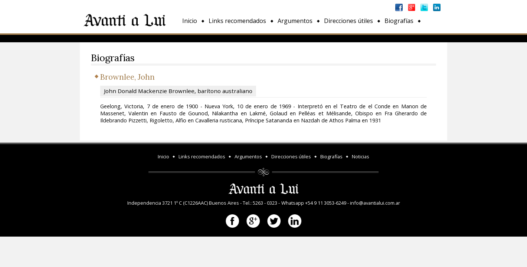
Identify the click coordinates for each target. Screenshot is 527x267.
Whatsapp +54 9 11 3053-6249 (313, 203)
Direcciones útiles (348, 21)
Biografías (398, 21)
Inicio (189, 21)
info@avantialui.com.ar (375, 203)
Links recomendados (237, 21)
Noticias (193, 38)
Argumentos (295, 21)
